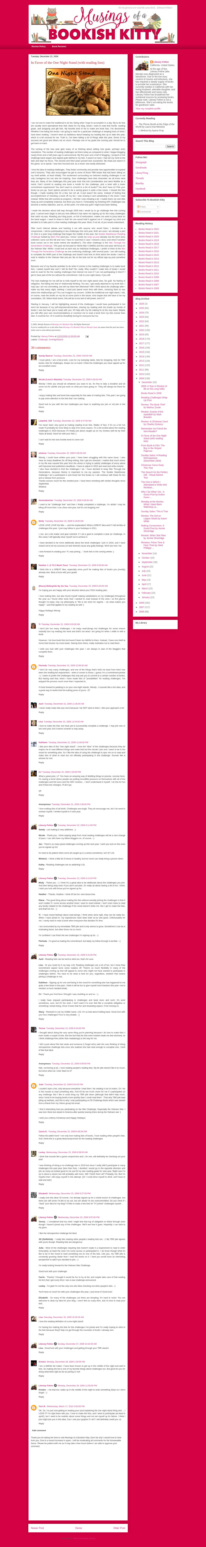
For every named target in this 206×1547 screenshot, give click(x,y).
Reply (41, 370)
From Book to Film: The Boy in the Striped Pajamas (153, 448)
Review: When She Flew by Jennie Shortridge (153, 536)
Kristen (42, 1362)
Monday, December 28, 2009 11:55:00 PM (77, 1385)
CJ (40, 772)
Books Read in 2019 (149, 240)
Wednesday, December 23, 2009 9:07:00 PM (78, 1217)
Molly (41, 521)
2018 (142, 339)
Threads (140, 178)
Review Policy (39, 46)
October (146, 557)
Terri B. (42, 1406)
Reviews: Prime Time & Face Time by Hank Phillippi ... (152, 545)
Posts (141, 206)
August (145, 566)
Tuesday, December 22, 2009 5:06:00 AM (66, 453)
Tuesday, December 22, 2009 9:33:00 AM (60, 624)
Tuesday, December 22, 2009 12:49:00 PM (68, 742)
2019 (142, 334)
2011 (142, 369)
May (144, 580)
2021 (142, 325)
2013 (142, 361)
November (147, 553)
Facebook (140, 188)
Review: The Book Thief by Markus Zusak (153, 406)
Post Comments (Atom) (84, 1538)
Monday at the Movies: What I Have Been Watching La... (152, 504)
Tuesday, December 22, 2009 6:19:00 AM (64, 521)
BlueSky (140, 183)
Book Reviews (59, 46)
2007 (142, 607)
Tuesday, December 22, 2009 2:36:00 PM (71, 804)
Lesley (42, 1152)
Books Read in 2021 (149, 233)
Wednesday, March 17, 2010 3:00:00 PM (66, 1406)
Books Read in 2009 (149, 277)
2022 (142, 321)
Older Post (119, 1528)
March (145, 588)
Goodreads (141, 167)
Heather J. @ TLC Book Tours (53, 565)
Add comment (39, 1430)
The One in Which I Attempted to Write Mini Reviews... (154, 485)
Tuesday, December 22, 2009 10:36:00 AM (67, 665)
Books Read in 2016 (149, 251)
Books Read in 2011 (149, 270)
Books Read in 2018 (149, 244)
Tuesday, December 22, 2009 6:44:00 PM (65, 1028)
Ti (39, 624)
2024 (142, 312)
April (144, 584)
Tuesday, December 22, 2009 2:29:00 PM (61, 772)
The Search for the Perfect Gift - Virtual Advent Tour (154, 475)
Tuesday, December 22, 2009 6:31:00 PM (77, 955)
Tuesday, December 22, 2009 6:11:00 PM (77, 825)
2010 (142, 374)
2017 (142, 343)
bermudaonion (46, 500)
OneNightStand (56, 339)
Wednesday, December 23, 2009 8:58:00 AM (67, 1152)
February (146, 593)
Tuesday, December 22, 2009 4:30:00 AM (82, 379)
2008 (142, 603)
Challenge (43, 339)
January (146, 597)
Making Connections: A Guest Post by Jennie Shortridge (153, 528)
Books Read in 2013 (149, 262)
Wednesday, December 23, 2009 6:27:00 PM (69, 1193)
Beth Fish (55, 237)
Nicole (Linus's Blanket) (50, 379)
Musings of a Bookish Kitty (62, 324)
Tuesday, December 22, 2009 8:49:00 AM (88, 586)
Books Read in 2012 (149, 266)
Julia (41, 1084)
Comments (144, 211)
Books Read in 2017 (149, 247)
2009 (142, 378)
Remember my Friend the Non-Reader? (154, 430)
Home (78, 1528)
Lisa (41, 721)
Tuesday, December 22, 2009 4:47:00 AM (72, 421)
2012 (142, 365)
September (147, 562)
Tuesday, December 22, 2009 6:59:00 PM (71, 1063)
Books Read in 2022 (149, 229)
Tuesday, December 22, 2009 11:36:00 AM (64, 704)
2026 (142, 303)
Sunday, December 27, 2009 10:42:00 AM (77, 1344)
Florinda (43, 665)
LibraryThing (142, 173)
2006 (142, 611)
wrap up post (93, 237)
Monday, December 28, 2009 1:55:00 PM (66, 1362)
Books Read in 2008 (149, 281)
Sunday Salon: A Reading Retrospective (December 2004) (154, 458)
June (144, 575)
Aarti (41, 704)
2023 (142, 317)
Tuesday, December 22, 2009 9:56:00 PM (67, 1131)
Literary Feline (46, 825)
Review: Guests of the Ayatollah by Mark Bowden (152, 414)
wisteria (42, 453)
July (144, 571)
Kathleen (43, 742)
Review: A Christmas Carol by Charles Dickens (154, 423)
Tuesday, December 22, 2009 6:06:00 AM (73, 500)
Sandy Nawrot (46, 356)
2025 (142, 308)
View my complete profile (148, 108)
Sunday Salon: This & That (154, 511)
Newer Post (37, 1528)
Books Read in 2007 (149, 284)
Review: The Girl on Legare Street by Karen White (154, 518)
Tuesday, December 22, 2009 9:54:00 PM (63, 1084)
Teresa (42, 1028)
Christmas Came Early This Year (152, 466)
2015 (142, 352)
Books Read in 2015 (149, 255)
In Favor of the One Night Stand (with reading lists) (153, 438)
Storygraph (141, 162)
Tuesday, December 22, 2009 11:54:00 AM (63, 721)
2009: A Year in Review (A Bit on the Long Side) (154, 387)
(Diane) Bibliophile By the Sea (53, 586)
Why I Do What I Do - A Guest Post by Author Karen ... (153, 495)
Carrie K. (43, 1131)
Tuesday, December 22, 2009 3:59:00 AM (73, 356)
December (147, 382)
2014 (142, 356)
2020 (142, 330)
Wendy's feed (91, 327)
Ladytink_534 (45, 421)
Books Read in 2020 (149, 236)
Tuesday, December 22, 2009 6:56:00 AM (88, 565)
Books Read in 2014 (149, 258)
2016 (142, 347)
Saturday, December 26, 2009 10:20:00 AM (64, 1317)
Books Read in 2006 (149, 288)
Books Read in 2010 (149, 273)
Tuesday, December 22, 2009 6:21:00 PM (77, 878)
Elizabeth (43, 1193)
